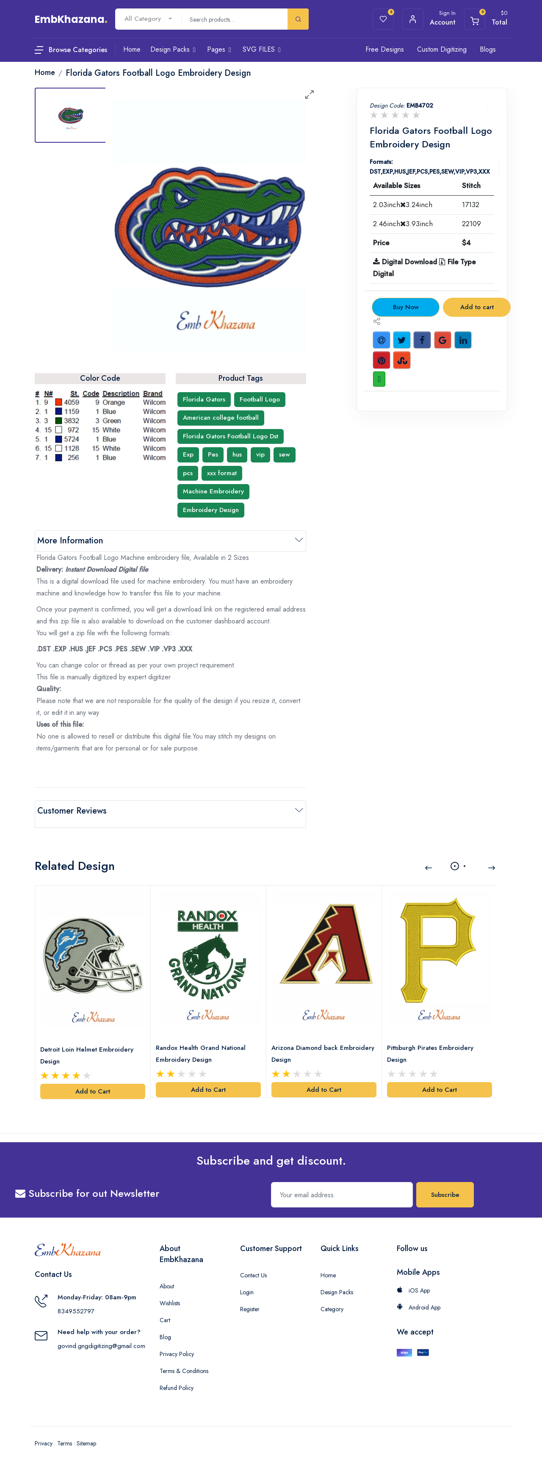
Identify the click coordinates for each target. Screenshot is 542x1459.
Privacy (44, 1433)
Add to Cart (92, 1081)
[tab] (71, 115)
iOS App (413, 1280)
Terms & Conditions (184, 1361)
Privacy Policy (177, 1344)
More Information (70, 540)
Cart (165, 1310)
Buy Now (406, 307)
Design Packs (337, 1282)
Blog (165, 1327)
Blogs (488, 49)
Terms (64, 1433)
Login (247, 1282)
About (167, 1276)
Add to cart (477, 307)
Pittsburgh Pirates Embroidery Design (432, 1043)
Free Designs (384, 49)
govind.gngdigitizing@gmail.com (101, 1335)
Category (332, 1299)
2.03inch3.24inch (402, 204)
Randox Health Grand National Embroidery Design (202, 1043)
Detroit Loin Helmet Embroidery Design (88, 1045)
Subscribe (445, 1185)
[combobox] (148, 18)
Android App (418, 1297)
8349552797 (76, 1301)
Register (250, 1299)
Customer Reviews (72, 811)
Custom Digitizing (442, 49)
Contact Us (253, 1265)
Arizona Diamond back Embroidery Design (306, 1043)
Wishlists (170, 1293)
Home (328, 1265)
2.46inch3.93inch (403, 224)
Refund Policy (177, 1378)
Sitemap (86, 1433)
